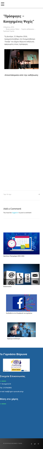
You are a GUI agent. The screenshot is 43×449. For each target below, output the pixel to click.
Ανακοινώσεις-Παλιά (12, 29)
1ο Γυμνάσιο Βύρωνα (13, 354)
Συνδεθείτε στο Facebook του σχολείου (19, 313)
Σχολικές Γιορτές (8, 31)
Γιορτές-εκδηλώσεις (27, 29)
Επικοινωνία (7, 286)
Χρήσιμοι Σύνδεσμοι (13, 338)
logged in (15, 213)
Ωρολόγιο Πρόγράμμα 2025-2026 (13, 256)
